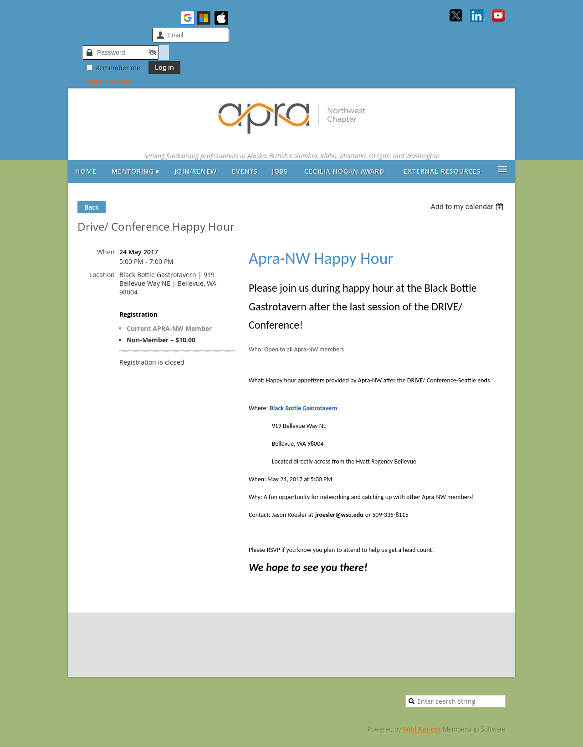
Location (102, 274)
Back (91, 207)
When (106, 251)
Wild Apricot (422, 729)
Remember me (117, 67)
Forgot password (108, 81)
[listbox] (468, 206)
